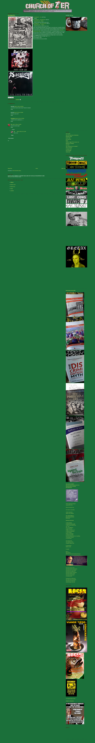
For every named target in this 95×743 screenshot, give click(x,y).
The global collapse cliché (70, 543)
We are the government (70, 516)
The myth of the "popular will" (71, 571)
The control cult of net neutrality (71, 579)
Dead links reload (69, 136)
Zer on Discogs (68, 150)
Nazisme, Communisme (69, 533)
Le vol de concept (69, 538)
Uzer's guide (68, 133)
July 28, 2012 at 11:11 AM (21, 131)
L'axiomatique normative (70, 537)
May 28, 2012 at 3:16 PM (19, 118)
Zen (11, 124)
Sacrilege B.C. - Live (37, 17)
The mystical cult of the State (70, 580)
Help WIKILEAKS (69, 487)
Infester (11, 188)
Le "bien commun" (69, 532)
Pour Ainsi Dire (68, 139)
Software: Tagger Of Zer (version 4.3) (72, 142)
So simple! (67, 549)
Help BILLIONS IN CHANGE (71, 486)
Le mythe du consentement (70, 531)
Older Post (63, 168)
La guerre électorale (69, 528)
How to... (67, 551)
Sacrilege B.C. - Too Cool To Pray (40, 23)
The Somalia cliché (69, 540)
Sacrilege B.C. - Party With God (39, 19)
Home (37, 168)
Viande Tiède (68, 137)
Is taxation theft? (69, 149)
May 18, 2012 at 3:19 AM (18, 112)
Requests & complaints (70, 143)
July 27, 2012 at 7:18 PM (17, 124)
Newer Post (10, 168)
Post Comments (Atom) (17, 170)
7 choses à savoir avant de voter (71, 525)
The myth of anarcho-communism (71, 572)
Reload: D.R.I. (12, 186)
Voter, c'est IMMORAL (69, 527)
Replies (13, 129)
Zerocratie (67, 144)
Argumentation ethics (69, 504)
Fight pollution (68, 552)
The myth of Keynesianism (70, 574)
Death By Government (70, 520)
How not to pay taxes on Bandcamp (72, 135)
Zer (14, 131)
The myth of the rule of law (70, 567)
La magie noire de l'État (69, 534)
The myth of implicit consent (70, 573)
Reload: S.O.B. (13, 184)
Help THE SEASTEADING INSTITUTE (72, 485)
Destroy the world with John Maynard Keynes (73, 553)
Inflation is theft (68, 546)
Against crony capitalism (70, 513)
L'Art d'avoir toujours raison (70, 698)
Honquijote (13, 118)
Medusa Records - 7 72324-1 (39, 24)
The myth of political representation (71, 568)
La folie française (69, 522)
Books (67, 140)
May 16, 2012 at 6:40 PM (19, 106)
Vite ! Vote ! (68, 526)
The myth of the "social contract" (71, 570)
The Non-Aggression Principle (71, 503)
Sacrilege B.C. (11, 15)
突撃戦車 (11, 182)
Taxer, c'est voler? (69, 147)
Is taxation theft (68, 545)
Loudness (12, 190)
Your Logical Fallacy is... (70, 515)
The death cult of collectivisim (71, 578)
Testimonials (68, 151)
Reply (12, 109)
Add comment (11, 138)
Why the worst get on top (70, 507)
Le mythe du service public (70, 524)
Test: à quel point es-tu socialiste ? (72, 146)
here (10, 176)
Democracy (68, 518)
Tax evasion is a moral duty (70, 509)
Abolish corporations (69, 512)
